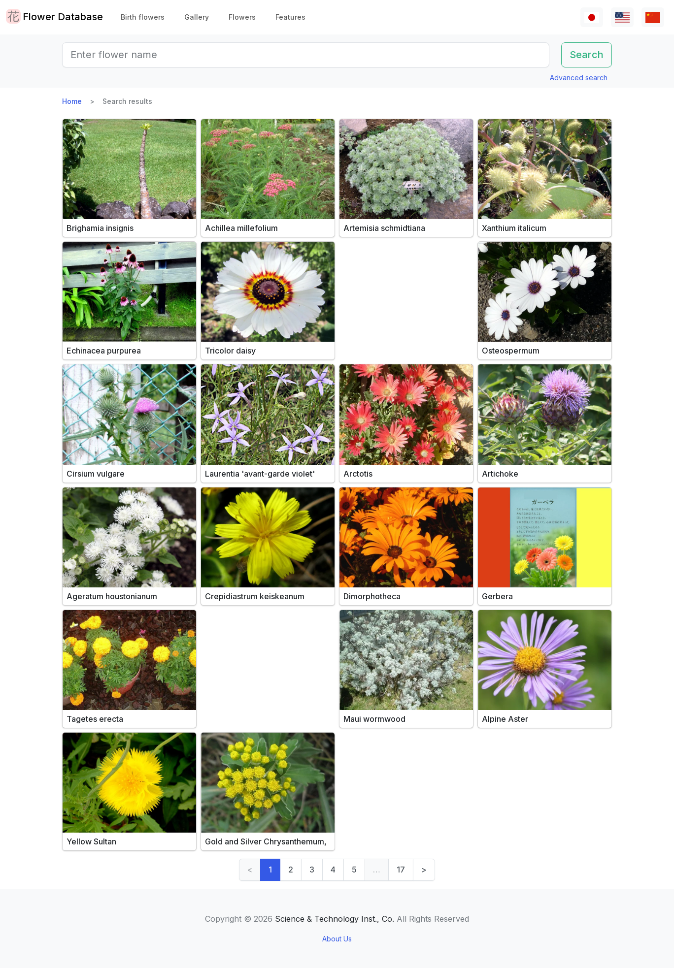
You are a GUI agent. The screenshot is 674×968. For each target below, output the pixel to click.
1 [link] (270, 869)
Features (290, 17)
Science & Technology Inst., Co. (334, 919)
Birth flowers (143, 17)
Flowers (242, 17)
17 (401, 869)
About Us (337, 939)
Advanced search (578, 77)
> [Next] (424, 869)
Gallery (196, 17)
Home (72, 101)
